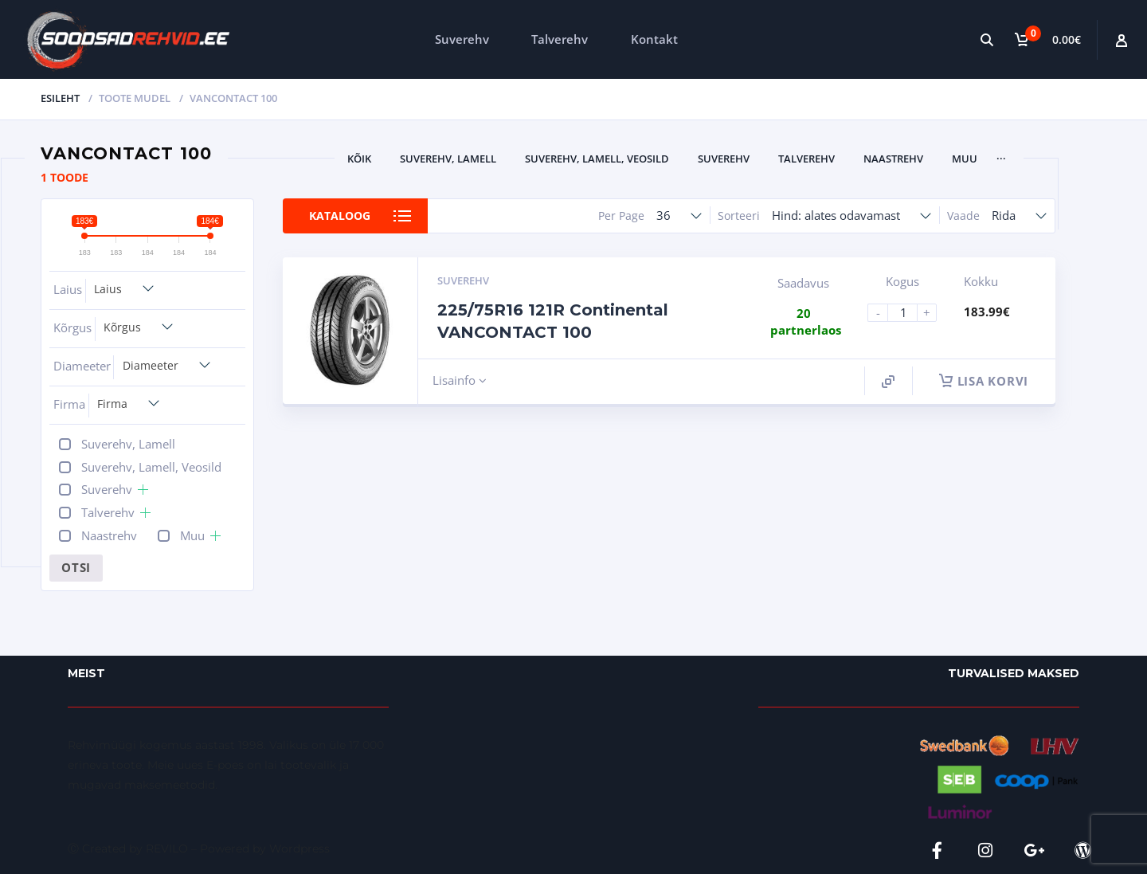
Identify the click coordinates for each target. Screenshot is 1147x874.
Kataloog (339, 215)
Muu (964, 158)
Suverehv (462, 39)
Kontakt (654, 39)
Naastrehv (893, 158)
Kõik (359, 158)
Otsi (76, 567)
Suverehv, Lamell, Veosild (597, 158)
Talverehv (559, 39)
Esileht (60, 98)
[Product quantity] (908, 313)
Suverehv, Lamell (448, 158)
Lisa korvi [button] (984, 381)
